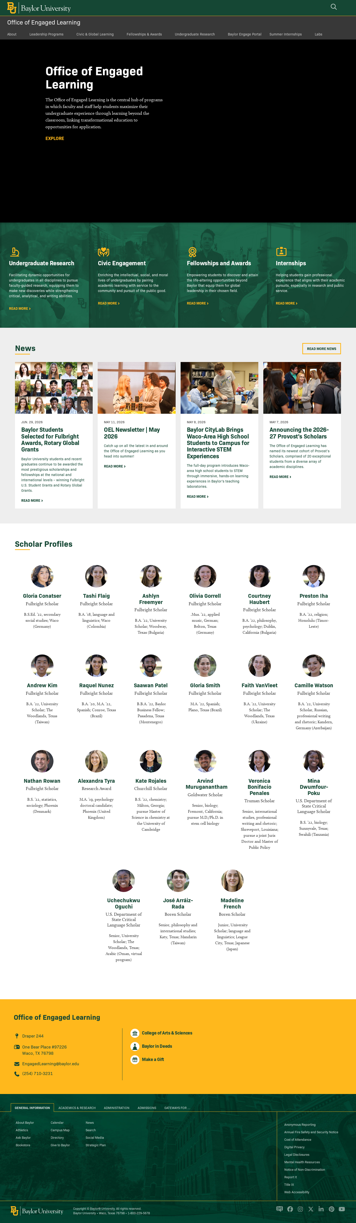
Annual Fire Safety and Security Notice (311, 1132)
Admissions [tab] (147, 1107)
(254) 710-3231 (37, 1073)
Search (91, 1130)
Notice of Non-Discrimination (304, 1169)
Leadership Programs (46, 34)
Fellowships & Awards (144, 34)
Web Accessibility (296, 1192)
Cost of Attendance (297, 1139)
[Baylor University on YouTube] (340, 1211)
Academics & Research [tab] (77, 1107)
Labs (318, 34)
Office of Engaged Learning (43, 22)
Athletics (22, 1130)
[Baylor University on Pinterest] (331, 1211)
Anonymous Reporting (300, 1124)
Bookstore (23, 1144)
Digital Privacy (294, 1146)
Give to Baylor (60, 1144)
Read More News (321, 348)
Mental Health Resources (302, 1162)
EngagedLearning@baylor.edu (50, 1063)
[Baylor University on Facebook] (289, 1211)
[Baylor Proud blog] (279, 1211)
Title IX (289, 1184)
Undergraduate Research (195, 34)
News (90, 1122)
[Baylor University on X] (310, 1211)
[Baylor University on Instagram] (299, 1211)
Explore (54, 138)
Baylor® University (102, 1208)
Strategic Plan (96, 1144)
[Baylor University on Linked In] (320, 1211)
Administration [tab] (116, 1107)
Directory (57, 1137)
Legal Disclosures (296, 1154)
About (11, 34)
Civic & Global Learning (95, 34)
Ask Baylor (23, 1137)
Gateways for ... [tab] (177, 1107)
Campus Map (60, 1130)
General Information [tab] (32, 1107)
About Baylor (25, 1122)
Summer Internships (286, 34)
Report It (290, 1176)
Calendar (57, 1122)
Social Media (95, 1137)
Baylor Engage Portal (245, 34)
